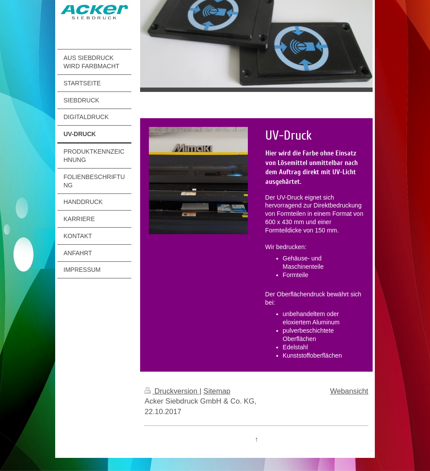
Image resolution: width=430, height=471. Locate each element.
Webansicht (349, 391)
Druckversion (172, 391)
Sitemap (216, 391)
